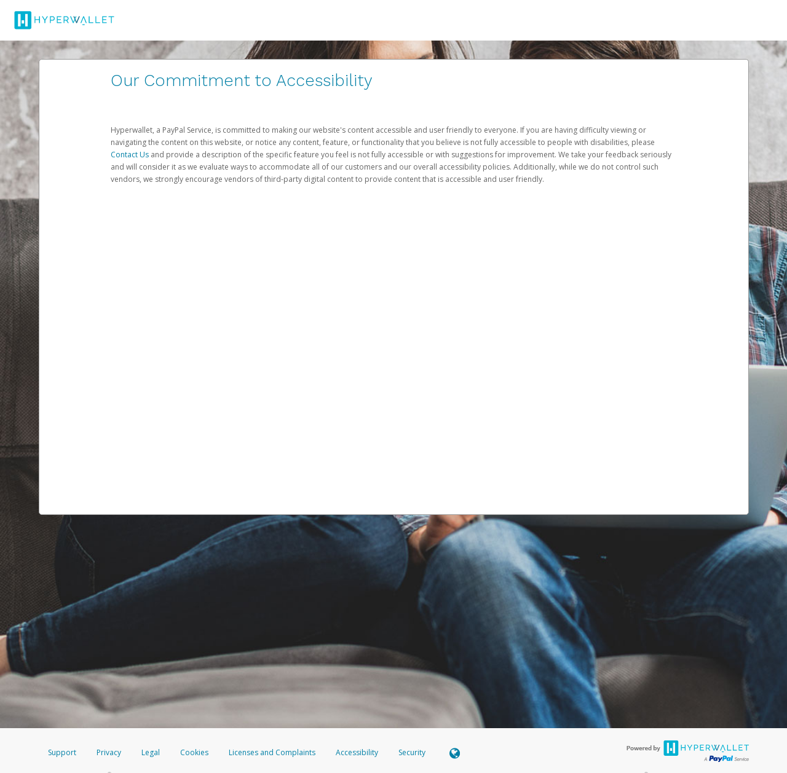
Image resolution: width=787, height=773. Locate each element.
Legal (150, 752)
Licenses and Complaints (273, 752)
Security (411, 752)
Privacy (109, 752)
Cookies (194, 752)
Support (62, 752)
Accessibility (357, 752)
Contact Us (131, 154)
